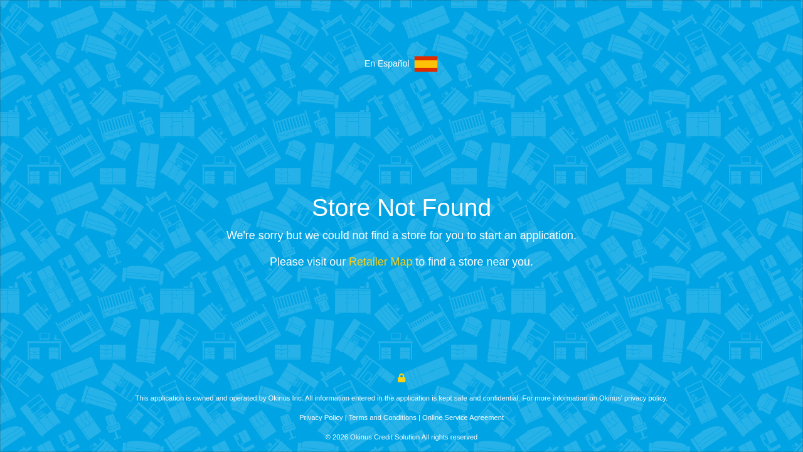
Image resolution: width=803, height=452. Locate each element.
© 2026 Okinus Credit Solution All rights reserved (402, 437)
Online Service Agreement (463, 417)
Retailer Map (380, 262)
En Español (401, 64)
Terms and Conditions (383, 417)
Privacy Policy (321, 417)
